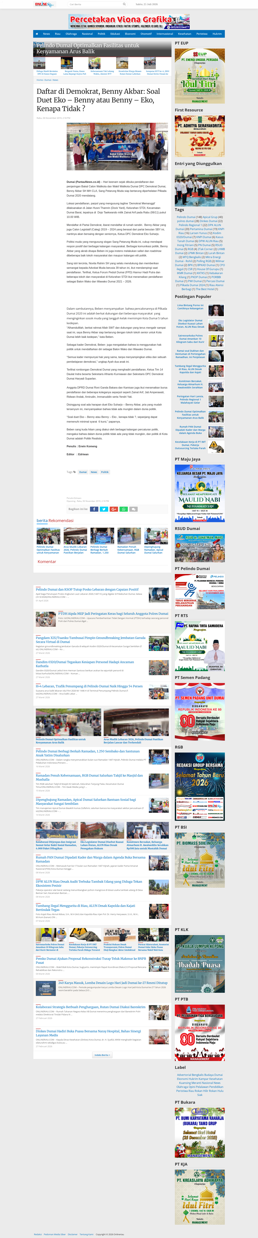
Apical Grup (210, 217)
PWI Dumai (195, 281)
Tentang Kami (86, 1234)
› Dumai (47, 79)
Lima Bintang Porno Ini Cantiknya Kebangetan (190, 307)
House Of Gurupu (208, 269)
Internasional (165, 33)
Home (40, 79)
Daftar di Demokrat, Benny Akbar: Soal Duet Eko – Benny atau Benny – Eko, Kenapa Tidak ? (98, 100)
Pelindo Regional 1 (190, 225)
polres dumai (185, 221)
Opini (192, 1087)
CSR (190, 269)
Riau (57, 33)
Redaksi (38, 1234)
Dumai (83, 472)
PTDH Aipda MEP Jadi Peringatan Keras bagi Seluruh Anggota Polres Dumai (113, 614)
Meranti (196, 1083)
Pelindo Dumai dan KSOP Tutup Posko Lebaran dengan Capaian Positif (87, 589)
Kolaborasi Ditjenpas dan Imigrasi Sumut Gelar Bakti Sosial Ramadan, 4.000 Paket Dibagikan (56, 845)
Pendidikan (216, 1087)
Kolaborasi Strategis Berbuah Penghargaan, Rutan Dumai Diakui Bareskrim (91, 1007)
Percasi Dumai (215, 281)
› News (55, 79)
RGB (190, 249)
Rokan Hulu (216, 1091)
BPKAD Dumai (206, 265)
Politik (101, 33)
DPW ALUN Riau (209, 241)
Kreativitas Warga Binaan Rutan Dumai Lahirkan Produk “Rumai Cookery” (130, 74)
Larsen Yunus (198, 233)
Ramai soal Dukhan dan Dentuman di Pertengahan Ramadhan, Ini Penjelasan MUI (190, 355)
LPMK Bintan (196, 253)
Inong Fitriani (185, 245)
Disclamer (73, 1234)
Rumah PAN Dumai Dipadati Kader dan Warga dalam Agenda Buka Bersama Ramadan (190, 431)
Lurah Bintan (216, 253)
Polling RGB (203, 261)
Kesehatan (184, 33)
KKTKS (201, 273)
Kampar (204, 1079)
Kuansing (185, 1083)
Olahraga (71, 33)
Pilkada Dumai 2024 (192, 285)
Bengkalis (198, 1075)
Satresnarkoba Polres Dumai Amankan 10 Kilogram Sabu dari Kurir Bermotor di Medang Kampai (50, 948)
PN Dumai (204, 245)
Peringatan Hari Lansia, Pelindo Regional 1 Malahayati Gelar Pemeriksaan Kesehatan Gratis (190, 403)
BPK (190, 265)
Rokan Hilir (201, 1091)
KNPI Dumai (203, 237)
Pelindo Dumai (186, 217)
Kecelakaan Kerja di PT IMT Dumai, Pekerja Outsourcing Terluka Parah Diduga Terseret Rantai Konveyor (84, 948)
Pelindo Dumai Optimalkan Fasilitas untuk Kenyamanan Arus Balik (87, 48)
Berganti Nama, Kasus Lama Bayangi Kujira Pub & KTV (74, 74)
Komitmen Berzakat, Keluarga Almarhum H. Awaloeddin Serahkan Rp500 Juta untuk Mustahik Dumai (147, 845)
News (46, 33)
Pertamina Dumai (201, 229)
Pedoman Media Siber (55, 1234)
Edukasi (115, 33)
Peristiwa (202, 33)
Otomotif (146, 33)
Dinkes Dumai (208, 221)
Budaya (209, 1075)
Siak (199, 1095)
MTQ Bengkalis (192, 257)
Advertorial (184, 1075)
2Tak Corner (205, 249)
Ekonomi (130, 33)
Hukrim (217, 33)
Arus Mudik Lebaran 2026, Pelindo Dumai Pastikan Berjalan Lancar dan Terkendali (133, 741)
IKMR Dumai (184, 273)
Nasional (87, 33)
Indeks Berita (101, 1054)
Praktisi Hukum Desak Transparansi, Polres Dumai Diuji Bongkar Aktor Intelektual (119, 947)
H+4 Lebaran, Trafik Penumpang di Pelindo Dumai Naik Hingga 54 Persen (89, 686)
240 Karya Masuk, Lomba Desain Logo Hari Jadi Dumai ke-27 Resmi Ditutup (113, 983)
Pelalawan (202, 1087)
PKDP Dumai (199, 277)
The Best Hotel (205, 289)
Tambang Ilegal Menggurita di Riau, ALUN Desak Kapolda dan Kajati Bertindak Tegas (190, 370)
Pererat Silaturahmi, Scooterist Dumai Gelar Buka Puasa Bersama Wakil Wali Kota (153, 947)
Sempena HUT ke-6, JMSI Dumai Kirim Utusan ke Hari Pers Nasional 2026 (157, 74)
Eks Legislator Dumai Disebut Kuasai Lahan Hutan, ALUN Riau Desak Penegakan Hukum (102, 845)
